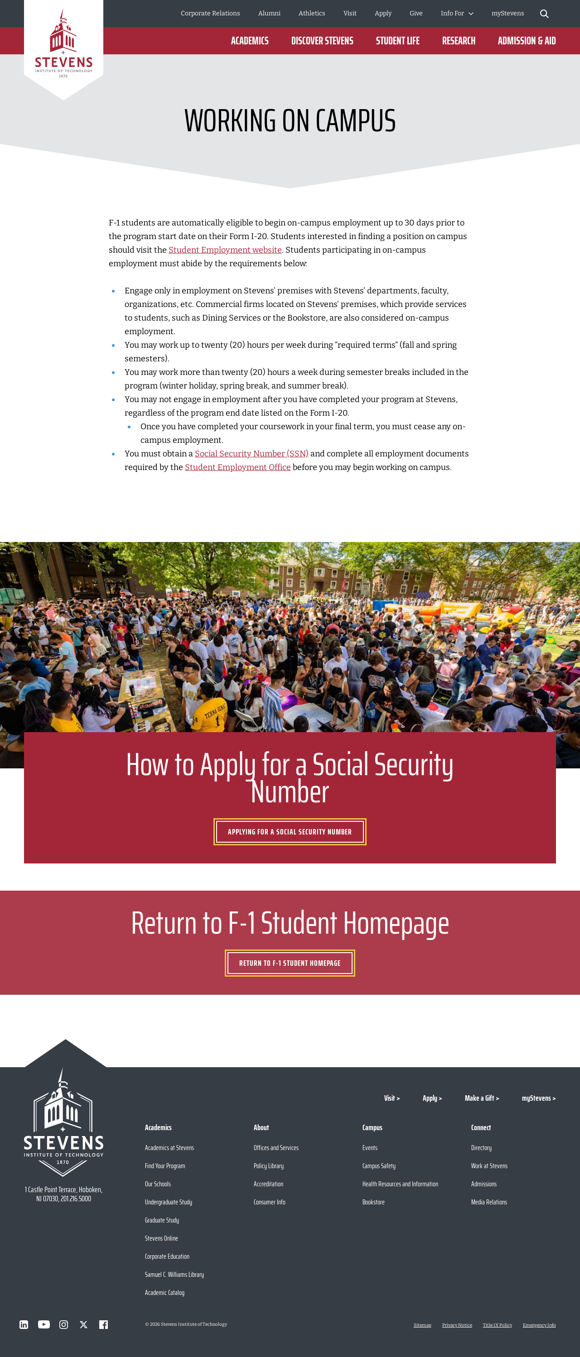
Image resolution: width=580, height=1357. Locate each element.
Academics (250, 40)
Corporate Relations (210, 13)
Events (369, 1147)
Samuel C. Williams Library (174, 1274)
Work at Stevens (489, 1165)
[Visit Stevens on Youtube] (44, 1324)
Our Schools (158, 1183)
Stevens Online (161, 1238)
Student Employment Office (238, 467)
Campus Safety (379, 1165)
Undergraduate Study (168, 1202)
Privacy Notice (457, 1325)
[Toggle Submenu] (471, 14)
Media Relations (489, 1202)
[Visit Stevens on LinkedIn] (24, 1324)
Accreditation (268, 1183)
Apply (383, 13)
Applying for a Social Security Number (290, 831)
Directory (481, 1147)
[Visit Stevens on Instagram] (64, 1324)
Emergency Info (539, 1325)
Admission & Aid (527, 40)
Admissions (484, 1183)
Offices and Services (276, 1147)
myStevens (508, 13)
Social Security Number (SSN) (252, 454)
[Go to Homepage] (63, 52)
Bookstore (373, 1202)
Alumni (269, 13)
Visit (350, 13)
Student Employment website (225, 250)
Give (416, 13)
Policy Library (269, 1165)
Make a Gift (479, 1098)
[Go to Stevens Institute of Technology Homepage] (63, 1122)
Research (458, 40)
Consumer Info (269, 1202)
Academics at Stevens (169, 1147)
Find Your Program (165, 1165)
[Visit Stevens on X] (84, 1324)
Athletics (312, 13)
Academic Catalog (164, 1292)
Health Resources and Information (400, 1183)
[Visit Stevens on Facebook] (104, 1324)
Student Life (398, 40)
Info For (452, 13)
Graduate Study (162, 1220)
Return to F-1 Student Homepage (290, 963)
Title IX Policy (497, 1325)
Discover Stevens (322, 40)
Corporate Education (167, 1256)
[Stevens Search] (544, 13)
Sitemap (422, 1325)
